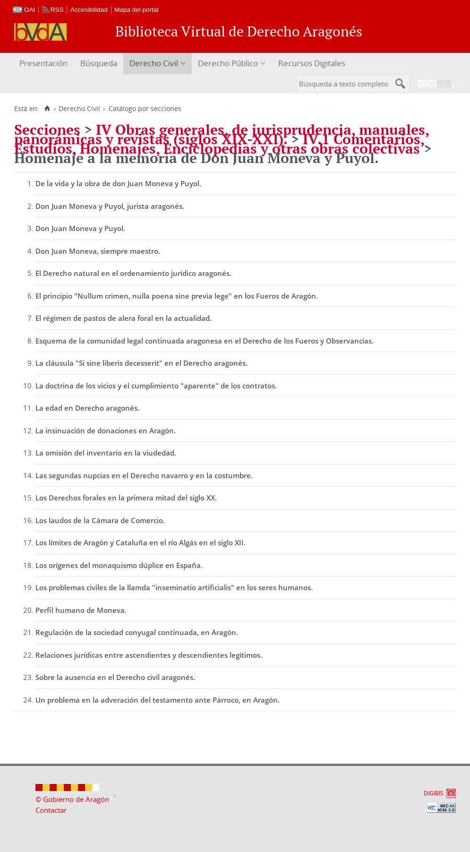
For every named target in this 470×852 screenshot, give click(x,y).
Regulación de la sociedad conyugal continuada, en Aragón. (136, 632)
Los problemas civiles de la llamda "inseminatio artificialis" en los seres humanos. (174, 587)
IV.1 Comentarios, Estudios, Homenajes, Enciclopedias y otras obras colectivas (219, 143)
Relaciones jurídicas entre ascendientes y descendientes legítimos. (148, 655)
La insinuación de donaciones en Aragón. (105, 430)
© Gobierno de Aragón (72, 799)
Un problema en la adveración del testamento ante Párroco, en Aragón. (157, 700)
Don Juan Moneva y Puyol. (80, 228)
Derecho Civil (153, 63)
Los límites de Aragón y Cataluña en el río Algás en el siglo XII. (140, 542)
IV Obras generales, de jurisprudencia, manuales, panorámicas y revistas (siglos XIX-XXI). (221, 134)
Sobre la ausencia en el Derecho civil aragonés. (115, 677)
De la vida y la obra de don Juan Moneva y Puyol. (118, 183)
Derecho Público (228, 63)
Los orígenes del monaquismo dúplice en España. (119, 565)
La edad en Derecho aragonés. (87, 408)
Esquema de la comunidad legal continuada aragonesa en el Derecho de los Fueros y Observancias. (204, 340)
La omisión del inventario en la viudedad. (105, 452)
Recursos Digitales (311, 63)
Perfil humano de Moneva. (81, 610)
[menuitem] (45, 63)
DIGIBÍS (434, 793)
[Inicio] (47, 108)
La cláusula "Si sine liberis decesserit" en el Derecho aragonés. (141, 363)
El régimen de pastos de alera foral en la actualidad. (123, 318)
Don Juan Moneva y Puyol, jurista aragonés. (109, 206)
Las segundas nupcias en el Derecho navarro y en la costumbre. (144, 475)
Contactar (51, 810)
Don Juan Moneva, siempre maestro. (97, 251)
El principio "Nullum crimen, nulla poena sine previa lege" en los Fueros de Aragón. (176, 296)
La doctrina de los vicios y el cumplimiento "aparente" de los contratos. (156, 385)
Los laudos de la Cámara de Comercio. (100, 520)
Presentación (43, 63)
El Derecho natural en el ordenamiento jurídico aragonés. (133, 273)
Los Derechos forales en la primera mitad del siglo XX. (126, 497)
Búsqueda (98, 63)
